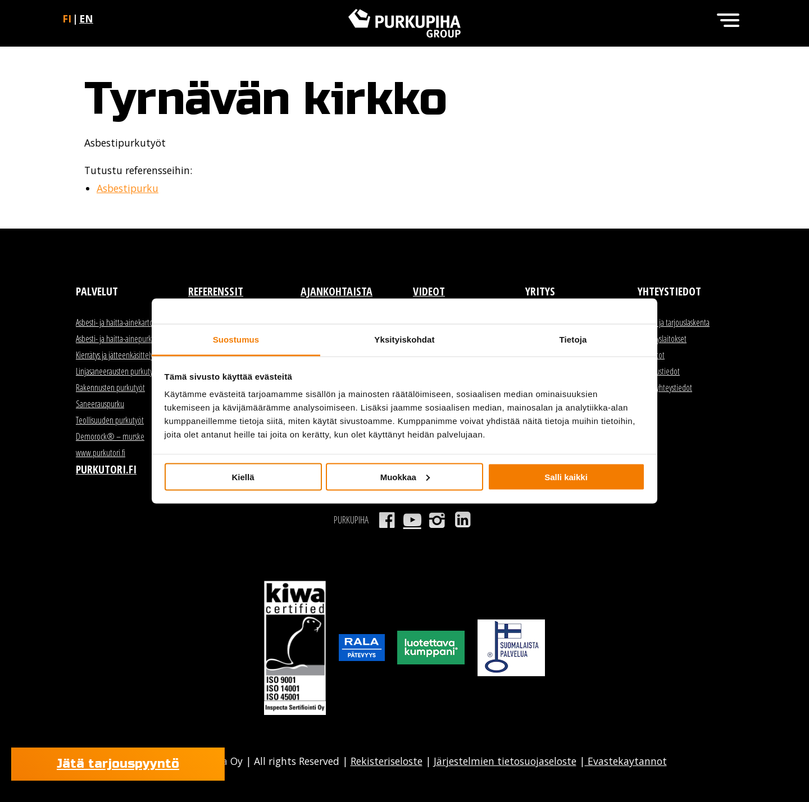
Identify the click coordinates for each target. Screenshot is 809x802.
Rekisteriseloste (386, 761)
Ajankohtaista (336, 291)
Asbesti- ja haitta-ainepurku (116, 338)
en (86, 18)
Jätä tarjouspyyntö (118, 764)
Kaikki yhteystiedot (665, 387)
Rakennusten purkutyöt (110, 387)
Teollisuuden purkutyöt (110, 420)
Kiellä (242, 476)
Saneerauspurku (100, 404)
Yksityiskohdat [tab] (404, 339)
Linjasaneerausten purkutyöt (117, 371)
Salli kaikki (566, 476)
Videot (429, 291)
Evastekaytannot (626, 761)
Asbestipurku (127, 188)
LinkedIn (462, 520)
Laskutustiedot (659, 371)
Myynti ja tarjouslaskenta (674, 322)
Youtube (412, 520)
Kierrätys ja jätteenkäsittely (114, 355)
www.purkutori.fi (100, 452)
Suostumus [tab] (236, 339)
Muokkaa (405, 476)
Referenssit (215, 291)
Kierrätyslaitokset (662, 338)
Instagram (437, 520)
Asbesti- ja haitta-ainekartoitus (119, 322)
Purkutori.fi (106, 469)
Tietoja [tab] (573, 339)
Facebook (386, 520)
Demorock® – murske (110, 436)
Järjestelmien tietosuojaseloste (505, 761)
